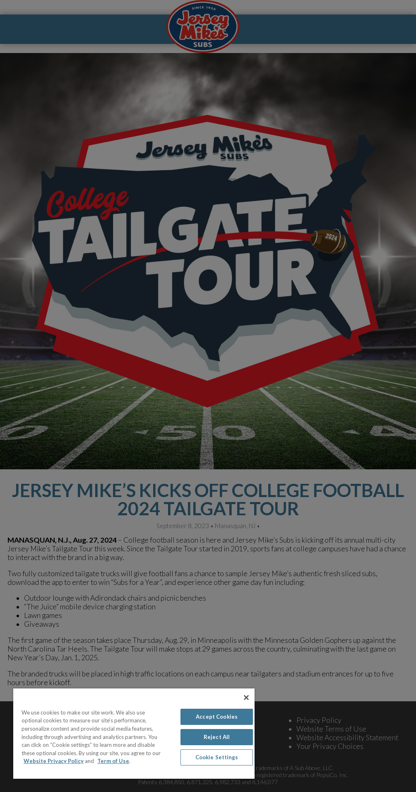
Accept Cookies (217, 716)
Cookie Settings (216, 757)
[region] (134, 733)
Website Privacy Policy (54, 761)
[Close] (246, 697)
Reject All (217, 737)
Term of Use (113, 761)
